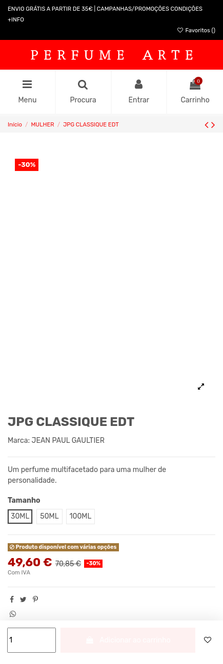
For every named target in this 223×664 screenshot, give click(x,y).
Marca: (19, 440)
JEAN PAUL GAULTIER (68, 440)
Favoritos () (195, 30)
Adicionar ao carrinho (128, 640)
